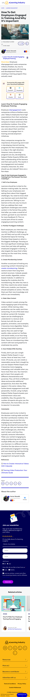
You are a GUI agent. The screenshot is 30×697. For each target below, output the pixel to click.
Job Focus (6, 561)
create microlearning (9, 268)
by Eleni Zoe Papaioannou (15, 629)
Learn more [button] (6, 577)
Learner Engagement (12, 8)
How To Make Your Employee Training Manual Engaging (12, 618)
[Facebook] (5, 648)
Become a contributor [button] (15, 672)
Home (2, 8)
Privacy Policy (22, 683)
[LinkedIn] (15, 648)
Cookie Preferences (15, 687)
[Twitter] (10, 648)
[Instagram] (15, 653)
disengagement (15, 110)
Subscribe (8, 582)
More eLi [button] (15, 666)
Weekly (12, 570)
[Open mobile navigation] (3, 3)
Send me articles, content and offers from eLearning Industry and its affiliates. (15, 575)
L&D (9, 564)
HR (5, 564)
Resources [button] (15, 660)
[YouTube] (20, 648)
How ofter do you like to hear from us (14, 567)
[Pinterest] (25, 648)
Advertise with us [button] (15, 677)
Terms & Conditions (10, 683)
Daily (5, 570)
